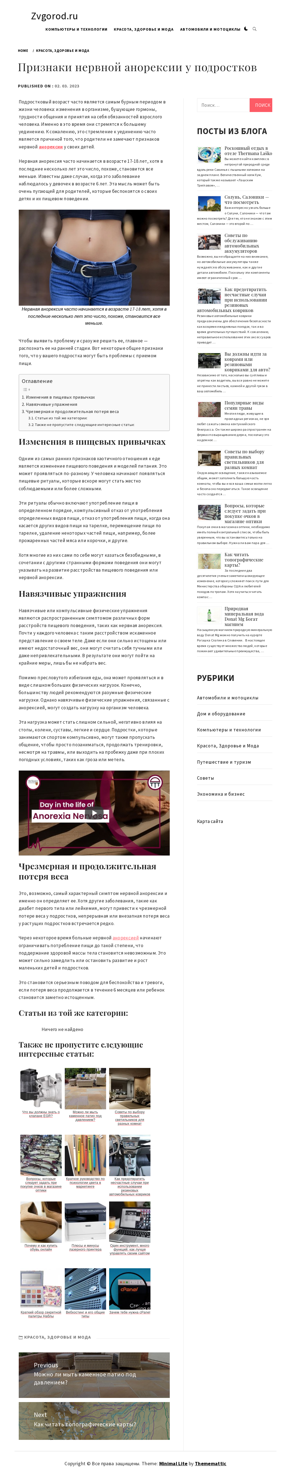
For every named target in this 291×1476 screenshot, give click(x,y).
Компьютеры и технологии (76, 29)
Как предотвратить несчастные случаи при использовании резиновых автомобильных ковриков (232, 299)
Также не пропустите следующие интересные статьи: (84, 424)
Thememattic (211, 1463)
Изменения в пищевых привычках (60, 397)
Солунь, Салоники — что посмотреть (247, 199)
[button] (246, 28)
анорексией (126, 938)
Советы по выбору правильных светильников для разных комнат (245, 459)
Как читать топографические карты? (244, 559)
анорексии (51, 147)
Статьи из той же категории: (61, 417)
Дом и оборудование (221, 714)
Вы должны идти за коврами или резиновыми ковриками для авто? (247, 361)
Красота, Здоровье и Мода (144, 29)
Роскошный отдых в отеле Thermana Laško (248, 150)
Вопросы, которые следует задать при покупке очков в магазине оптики (245, 513)
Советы (205, 778)
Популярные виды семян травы (244, 405)
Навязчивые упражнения (51, 404)
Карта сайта (210, 821)
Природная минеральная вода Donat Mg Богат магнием (244, 616)
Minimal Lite (173, 1463)
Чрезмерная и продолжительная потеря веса (73, 411)
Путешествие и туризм (224, 762)
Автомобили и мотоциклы (210, 29)
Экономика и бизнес (221, 794)
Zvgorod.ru (54, 16)
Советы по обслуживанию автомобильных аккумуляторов (242, 243)
